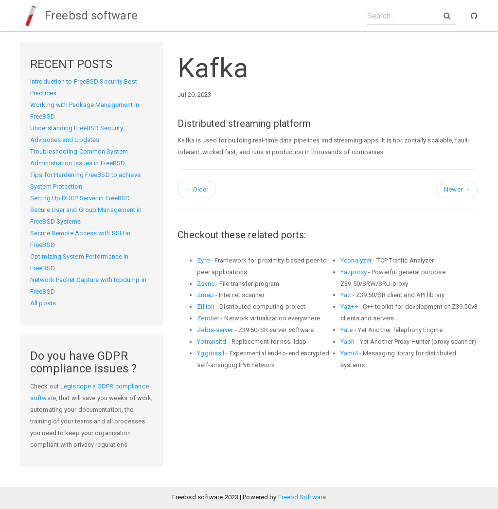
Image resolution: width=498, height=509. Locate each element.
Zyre (203, 260)
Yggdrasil (210, 353)
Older (196, 189)
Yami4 (349, 353)
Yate (346, 329)
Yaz (345, 294)
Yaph (347, 341)
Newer (457, 189)
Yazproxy (353, 272)
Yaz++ (349, 306)
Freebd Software (302, 497)
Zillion (205, 306)
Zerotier (208, 318)
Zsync (205, 283)
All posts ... (46, 303)
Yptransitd (211, 341)
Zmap (205, 294)
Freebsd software (79, 15)
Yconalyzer (356, 260)
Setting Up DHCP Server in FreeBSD (80, 198)
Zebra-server (215, 329)
